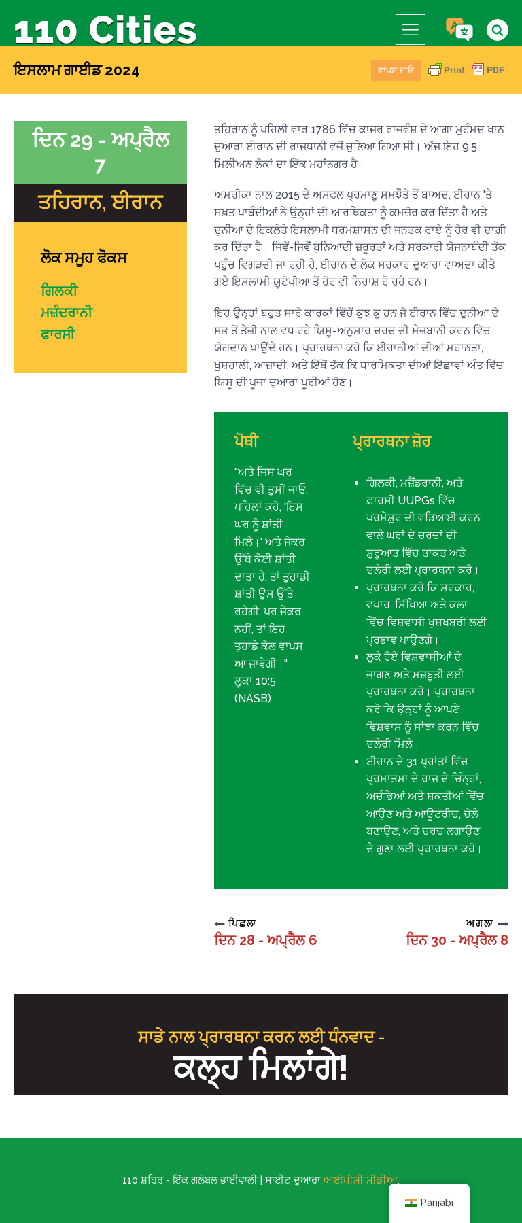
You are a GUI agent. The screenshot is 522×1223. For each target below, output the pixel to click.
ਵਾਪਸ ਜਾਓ (396, 70)
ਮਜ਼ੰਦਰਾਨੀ (66, 313)
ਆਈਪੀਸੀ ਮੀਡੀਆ (360, 1180)
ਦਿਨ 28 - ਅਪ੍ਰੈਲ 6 (265, 940)
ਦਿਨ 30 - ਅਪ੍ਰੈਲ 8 (457, 940)
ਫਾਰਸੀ (58, 334)
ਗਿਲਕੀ (59, 291)
